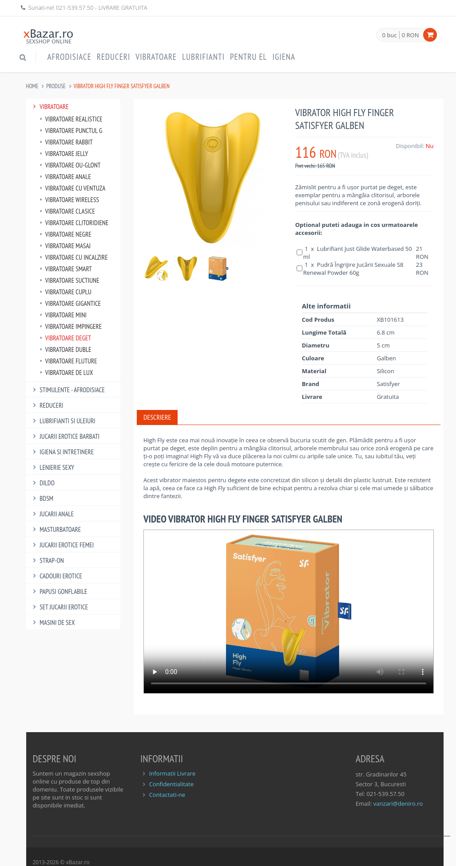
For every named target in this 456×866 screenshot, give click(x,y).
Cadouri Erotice (57, 576)
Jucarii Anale (52, 514)
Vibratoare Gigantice (70, 303)
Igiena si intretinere (62, 452)
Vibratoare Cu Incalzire (74, 257)
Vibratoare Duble (65, 349)
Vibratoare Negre (65, 234)
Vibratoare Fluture (68, 361)
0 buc (389, 35)
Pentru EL (248, 56)
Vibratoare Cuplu (65, 292)
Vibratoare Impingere (71, 326)
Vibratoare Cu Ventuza (73, 188)
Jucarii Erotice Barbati (65, 436)
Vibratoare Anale (65, 176)
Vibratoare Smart (66, 269)
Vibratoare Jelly (64, 153)
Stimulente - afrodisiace (68, 390)
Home (32, 86)
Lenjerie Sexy (53, 467)
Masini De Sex (53, 622)
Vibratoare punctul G (71, 130)
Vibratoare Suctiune (69, 280)
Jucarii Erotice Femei (62, 545)
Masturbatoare (56, 529)
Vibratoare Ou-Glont (70, 165)
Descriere (157, 417)
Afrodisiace (69, 56)
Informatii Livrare (172, 773)
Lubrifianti (203, 56)
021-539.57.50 (75, 8)
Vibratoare (156, 56)
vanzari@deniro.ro (398, 803)
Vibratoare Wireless (69, 199)
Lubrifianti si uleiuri (63, 421)
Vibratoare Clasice (67, 211)
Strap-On (47, 560)
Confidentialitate (171, 784)
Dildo (43, 483)
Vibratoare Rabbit (66, 142)
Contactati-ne (167, 795)
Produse (56, 86)
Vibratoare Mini (63, 315)
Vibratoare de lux (66, 372)
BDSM (42, 498)
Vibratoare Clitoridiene (74, 222)
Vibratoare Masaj (65, 246)
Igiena (283, 56)
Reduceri (114, 56)
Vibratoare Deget (65, 338)
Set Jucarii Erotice (59, 607)
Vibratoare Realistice (71, 119)
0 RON (410, 35)
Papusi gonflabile (59, 591)
